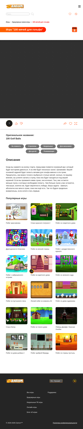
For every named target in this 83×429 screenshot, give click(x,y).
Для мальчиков (66, 150)
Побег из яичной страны (41, 243)
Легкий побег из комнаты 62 (41, 295)
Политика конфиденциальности (65, 423)
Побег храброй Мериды (41, 347)
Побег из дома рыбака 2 (16, 347)
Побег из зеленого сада (66, 269)
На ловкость (16, 150)
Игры (8, 22)
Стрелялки (32, 150)
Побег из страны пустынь (66, 347)
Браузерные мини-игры (21, 22)
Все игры (30, 392)
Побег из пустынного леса (16, 295)
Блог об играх (32, 412)
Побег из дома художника (66, 295)
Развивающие (49, 155)
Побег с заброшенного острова (16, 270)
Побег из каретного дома (41, 269)
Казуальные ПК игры (35, 402)
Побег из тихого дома (41, 321)
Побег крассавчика (16, 217)
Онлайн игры (32, 407)
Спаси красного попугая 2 (41, 217)
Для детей (32, 155)
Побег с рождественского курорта (66, 244)
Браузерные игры (33, 397)
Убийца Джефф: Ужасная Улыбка (66, 322)
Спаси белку (16, 321)
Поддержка (52, 392)
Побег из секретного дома (66, 217)
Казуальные (48, 150)
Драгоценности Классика (16, 243)
